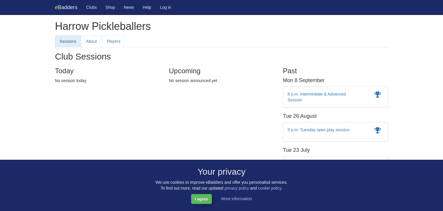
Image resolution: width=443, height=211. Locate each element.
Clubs (91, 7)
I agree (201, 199)
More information (236, 198)
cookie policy (269, 188)
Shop (110, 7)
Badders (66, 7)
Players (113, 41)
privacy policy (236, 188)
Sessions (68, 41)
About (91, 41)
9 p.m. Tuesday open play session (318, 129)
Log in (165, 7)
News (129, 7)
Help (147, 7)
